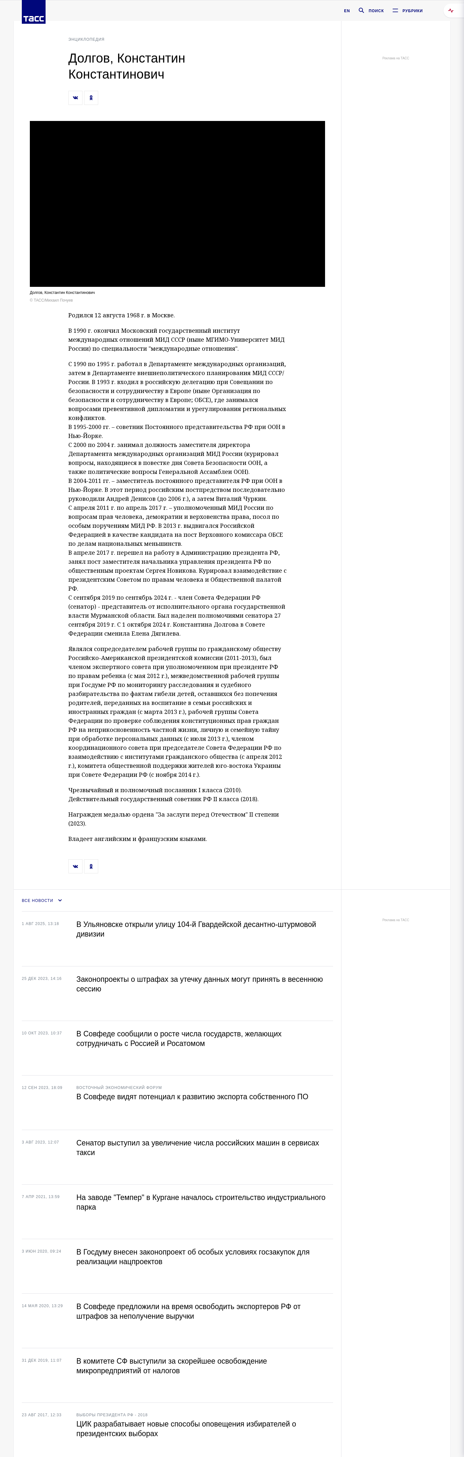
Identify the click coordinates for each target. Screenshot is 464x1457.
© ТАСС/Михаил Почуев (51, 300)
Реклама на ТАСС (395, 58)
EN (347, 11)
